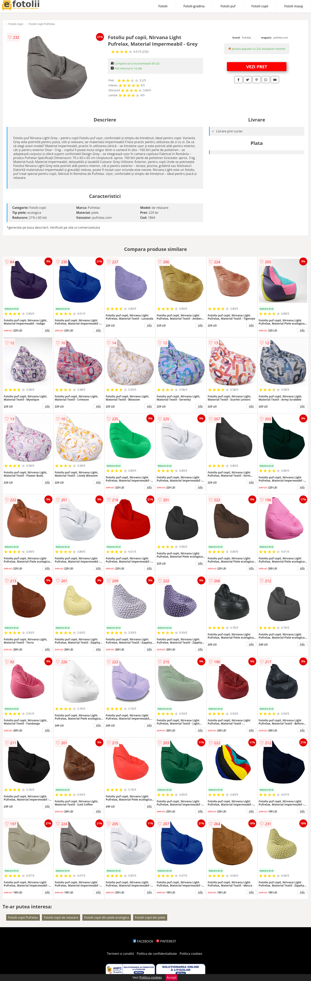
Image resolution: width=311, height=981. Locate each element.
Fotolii (162, 6)
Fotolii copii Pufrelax (42, 24)
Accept (172, 977)
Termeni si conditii (120, 953)
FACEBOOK (143, 941)
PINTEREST (166, 941)
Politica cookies (191, 953)
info (47, 330)
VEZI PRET (256, 66)
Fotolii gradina (193, 6)
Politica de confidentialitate (157, 953)
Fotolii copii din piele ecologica (106, 917)
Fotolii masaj (293, 6)
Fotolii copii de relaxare (61, 917)
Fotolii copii (259, 6)
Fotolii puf (228, 6)
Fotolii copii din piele (150, 917)
